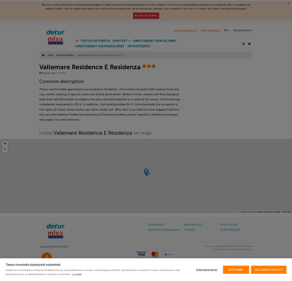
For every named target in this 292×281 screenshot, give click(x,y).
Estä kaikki (236, 269)
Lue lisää (77, 274)
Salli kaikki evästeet (269, 269)
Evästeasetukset (207, 269)
